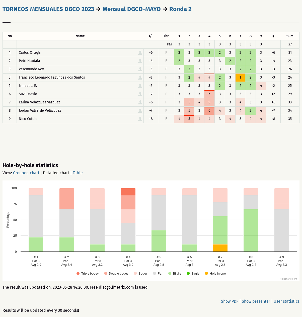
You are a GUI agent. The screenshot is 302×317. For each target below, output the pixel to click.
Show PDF (229, 301)
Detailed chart (56, 172)
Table (78, 172)
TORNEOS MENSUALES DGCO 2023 (48, 9)
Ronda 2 (180, 9)
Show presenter (256, 301)
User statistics (286, 301)
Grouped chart (26, 172)
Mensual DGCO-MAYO (132, 9)
